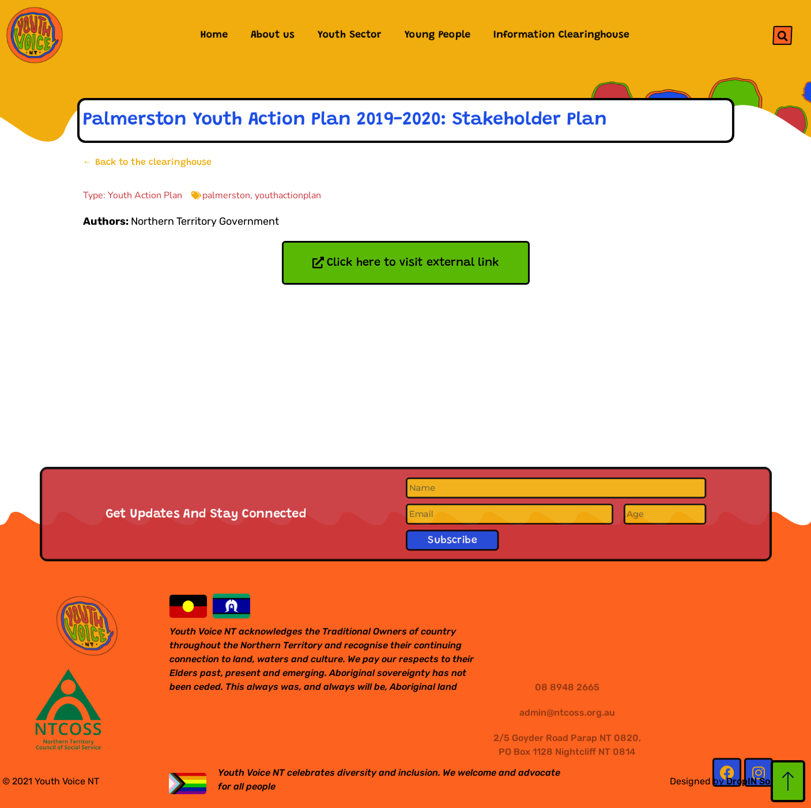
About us (272, 35)
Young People (437, 35)
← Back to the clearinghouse (147, 162)
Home (213, 35)
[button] (782, 35)
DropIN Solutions (763, 781)
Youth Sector (350, 35)
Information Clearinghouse (561, 35)
